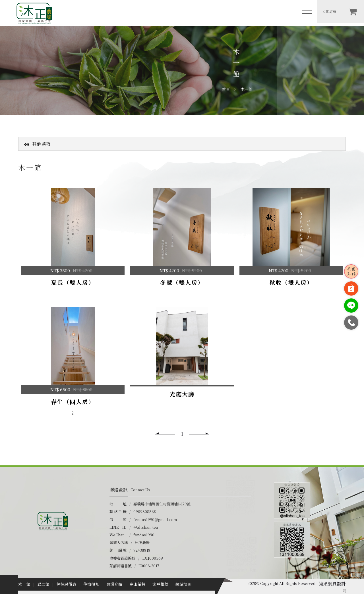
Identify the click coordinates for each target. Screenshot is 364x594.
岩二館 (43, 584)
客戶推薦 (160, 584)
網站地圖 (183, 584)
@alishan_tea (145, 527)
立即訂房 (329, 11)
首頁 (226, 89)
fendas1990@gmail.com (155, 519)
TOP (356, 570)
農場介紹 (114, 584)
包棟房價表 (66, 584)
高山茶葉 (137, 584)
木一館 (24, 584)
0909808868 (144, 511)
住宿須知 (91, 584)
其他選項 (37, 144)
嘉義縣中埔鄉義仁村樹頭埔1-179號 (162, 504)
